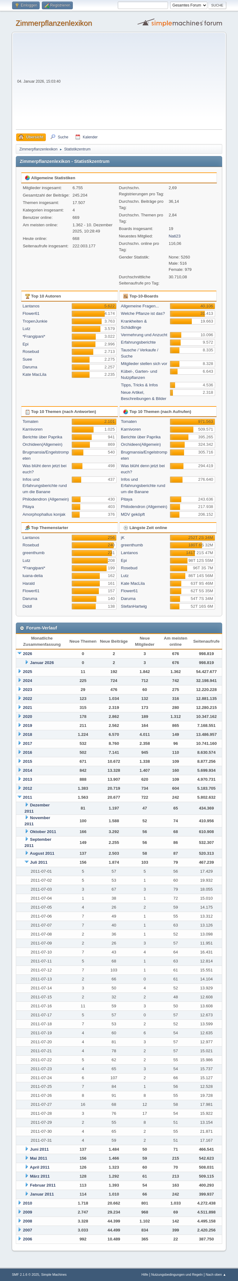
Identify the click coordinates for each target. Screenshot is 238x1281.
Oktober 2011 (43, 831)
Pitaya (28, 506)
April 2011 (40, 1167)
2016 (27, 752)
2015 (27, 761)
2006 (27, 1239)
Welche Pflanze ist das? (143, 313)
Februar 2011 (43, 1185)
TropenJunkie (35, 321)
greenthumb (34, 552)
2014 (27, 770)
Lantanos (31, 306)
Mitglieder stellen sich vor (144, 363)
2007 (27, 1230)
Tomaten (30, 421)
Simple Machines (54, 1274)
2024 (27, 680)
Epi (26, 344)
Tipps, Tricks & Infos (139, 385)
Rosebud (31, 351)
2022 (27, 698)
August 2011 (42, 853)
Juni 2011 (39, 1149)
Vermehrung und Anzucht (144, 334)
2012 (27, 788)
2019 (27, 725)
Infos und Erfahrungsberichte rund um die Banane (45, 485)
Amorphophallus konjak (44, 514)
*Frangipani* (34, 336)
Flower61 (31, 313)
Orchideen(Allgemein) (43, 444)
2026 (27, 653)
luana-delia (33, 575)
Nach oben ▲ (216, 1274)
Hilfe (145, 1274)
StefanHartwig (134, 606)
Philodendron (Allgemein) (46, 499)
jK (123, 537)
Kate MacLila (34, 374)
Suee (27, 359)
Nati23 (175, 236)
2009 (27, 1212)
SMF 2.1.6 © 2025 (25, 1274)
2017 (27, 743)
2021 (27, 707)
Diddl (27, 606)
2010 (27, 1203)
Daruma (30, 367)
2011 (27, 797)
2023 (27, 689)
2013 (27, 779)
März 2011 (40, 1176)
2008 (27, 1221)
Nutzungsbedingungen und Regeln (177, 1274)
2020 (27, 716)
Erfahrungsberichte (138, 342)
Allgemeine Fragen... (140, 306)
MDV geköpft (133, 514)
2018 (27, 734)
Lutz (26, 328)
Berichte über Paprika (42, 437)
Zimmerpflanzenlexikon (53, 23)
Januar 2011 (42, 1194)
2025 (27, 671)
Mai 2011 (38, 1158)
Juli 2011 (38, 862)
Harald (29, 583)
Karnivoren (32, 429)
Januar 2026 (42, 662)
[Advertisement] (142, 83)
